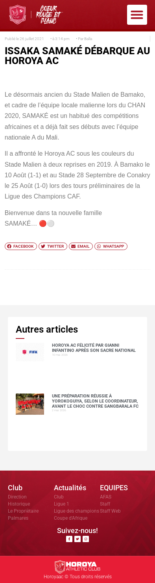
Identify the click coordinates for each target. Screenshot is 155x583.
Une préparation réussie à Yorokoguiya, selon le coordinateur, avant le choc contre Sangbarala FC (95, 401)
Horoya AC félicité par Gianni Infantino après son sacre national (94, 348)
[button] (137, 15)
